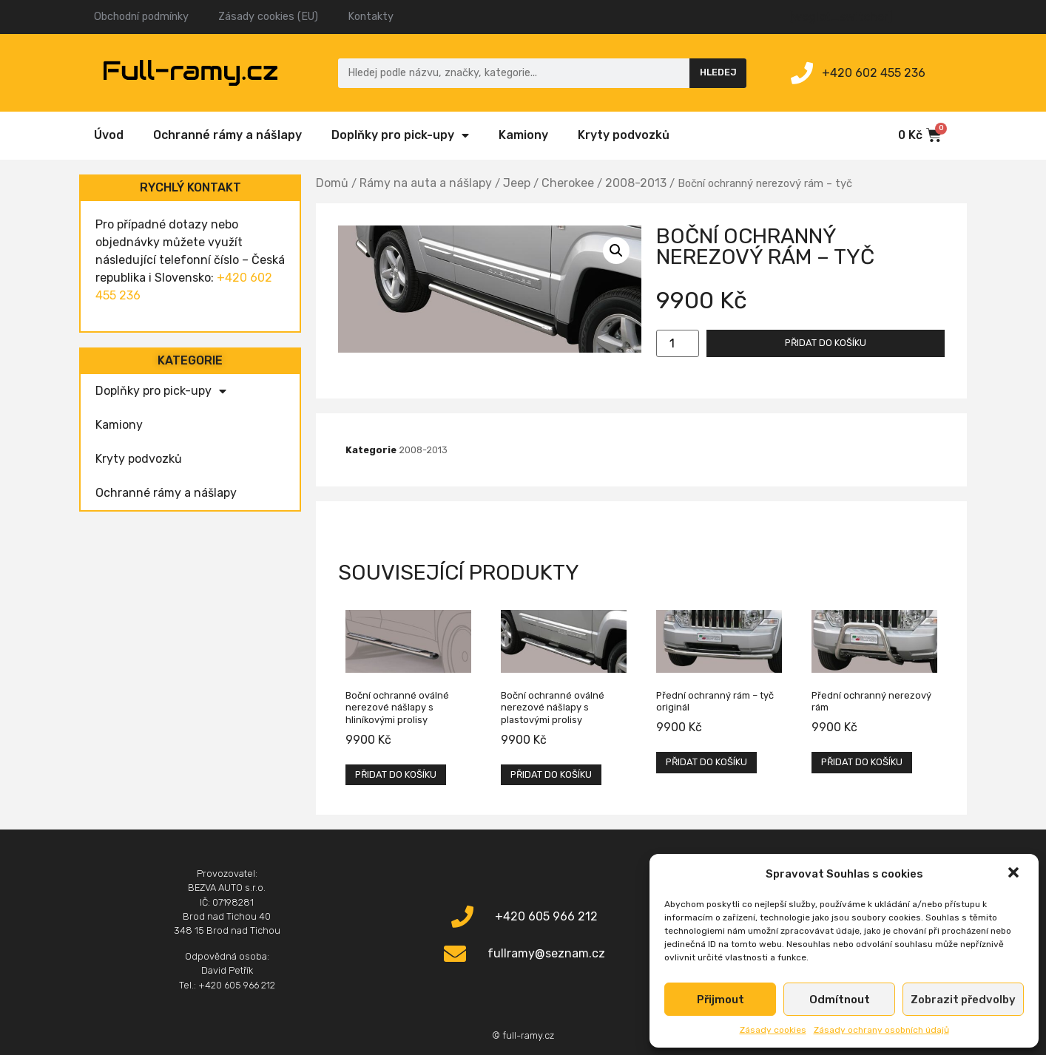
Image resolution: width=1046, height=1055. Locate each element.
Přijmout (720, 999)
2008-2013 (636, 183)
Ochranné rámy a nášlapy (227, 135)
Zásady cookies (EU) (268, 16)
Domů (332, 183)
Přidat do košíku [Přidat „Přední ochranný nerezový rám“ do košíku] (861, 761)
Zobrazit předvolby (963, 999)
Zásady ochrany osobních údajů (881, 1030)
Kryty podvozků (623, 135)
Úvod (109, 135)
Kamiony (523, 135)
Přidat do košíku (825, 342)
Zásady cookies (773, 1030)
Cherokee (567, 183)
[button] (1015, 874)
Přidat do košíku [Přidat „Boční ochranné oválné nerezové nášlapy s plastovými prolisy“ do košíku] (551, 774)
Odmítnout (839, 999)
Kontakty (371, 16)
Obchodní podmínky (141, 16)
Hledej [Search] (718, 72)
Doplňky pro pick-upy (400, 135)
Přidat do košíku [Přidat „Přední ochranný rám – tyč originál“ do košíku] (706, 761)
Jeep (516, 183)
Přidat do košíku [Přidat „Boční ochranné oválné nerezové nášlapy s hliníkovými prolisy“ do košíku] (395, 774)
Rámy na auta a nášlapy (426, 183)
